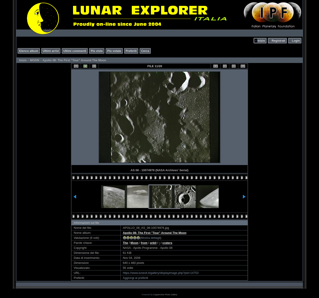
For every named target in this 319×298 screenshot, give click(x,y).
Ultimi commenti (74, 51)
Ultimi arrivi (51, 51)
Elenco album (28, 51)
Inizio (261, 40)
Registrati (278, 40)
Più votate (114, 51)
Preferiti (131, 51)
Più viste (97, 51)
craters (167, 243)
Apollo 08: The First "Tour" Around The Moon (74, 60)
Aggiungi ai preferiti (135, 278)
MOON (34, 60)
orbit (153, 243)
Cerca (145, 51)
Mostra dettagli (150, 237)
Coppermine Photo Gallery (165, 294)
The (125, 243)
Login (296, 40)
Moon (135, 243)
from (144, 243)
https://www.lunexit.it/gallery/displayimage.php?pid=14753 (161, 273)
